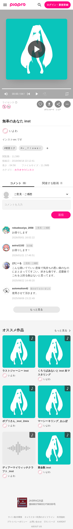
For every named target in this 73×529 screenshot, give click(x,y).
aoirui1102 (18, 245)
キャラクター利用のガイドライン (40, 517)
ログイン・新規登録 (57, 4)
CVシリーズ (49, 522)
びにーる (17, 263)
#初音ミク (9, 148)
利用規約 (61, 517)
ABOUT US (36, 527)
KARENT (61, 522)
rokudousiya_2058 (22, 228)
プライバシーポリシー (17, 522)
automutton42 (20, 288)
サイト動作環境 (15, 517)
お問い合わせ (36, 522)
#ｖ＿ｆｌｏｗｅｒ (31, 148)
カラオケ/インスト (24, 169)
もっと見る (36, 309)
